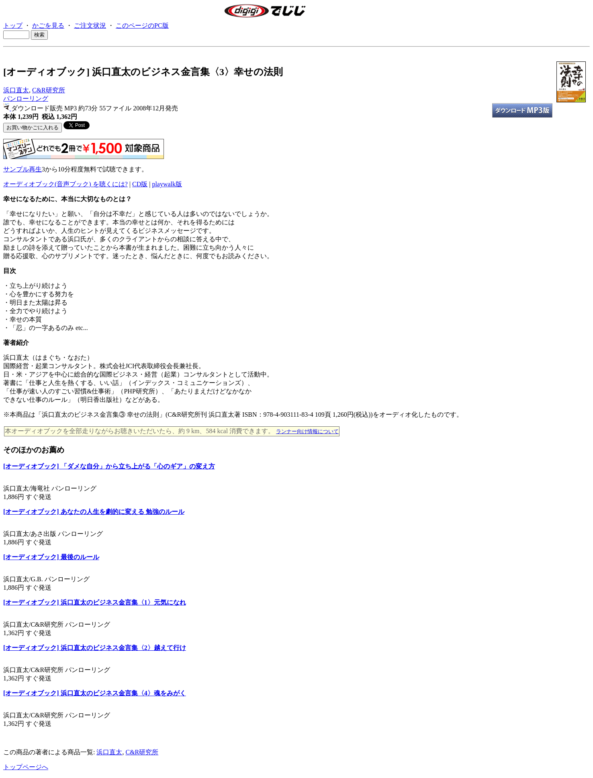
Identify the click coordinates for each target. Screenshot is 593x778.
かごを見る (48, 25)
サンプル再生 (22, 169)
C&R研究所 (48, 90)
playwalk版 (167, 184)
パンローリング (25, 98)
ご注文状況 (90, 25)
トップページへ (25, 767)
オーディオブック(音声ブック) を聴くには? (65, 184)
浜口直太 (16, 90)
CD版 (139, 184)
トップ (12, 25)
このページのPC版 (142, 25)
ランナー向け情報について (307, 431)
